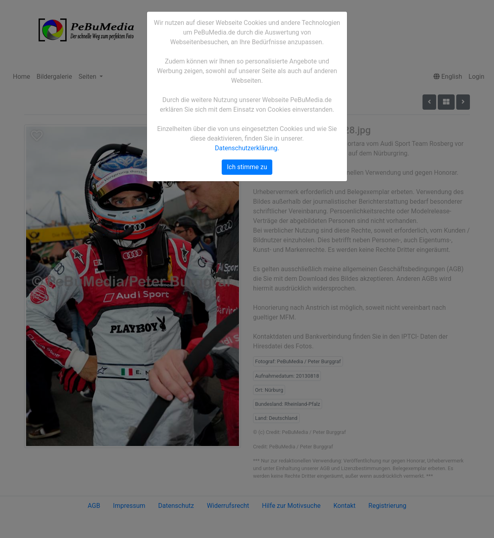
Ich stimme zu (247, 167)
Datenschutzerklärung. (247, 148)
